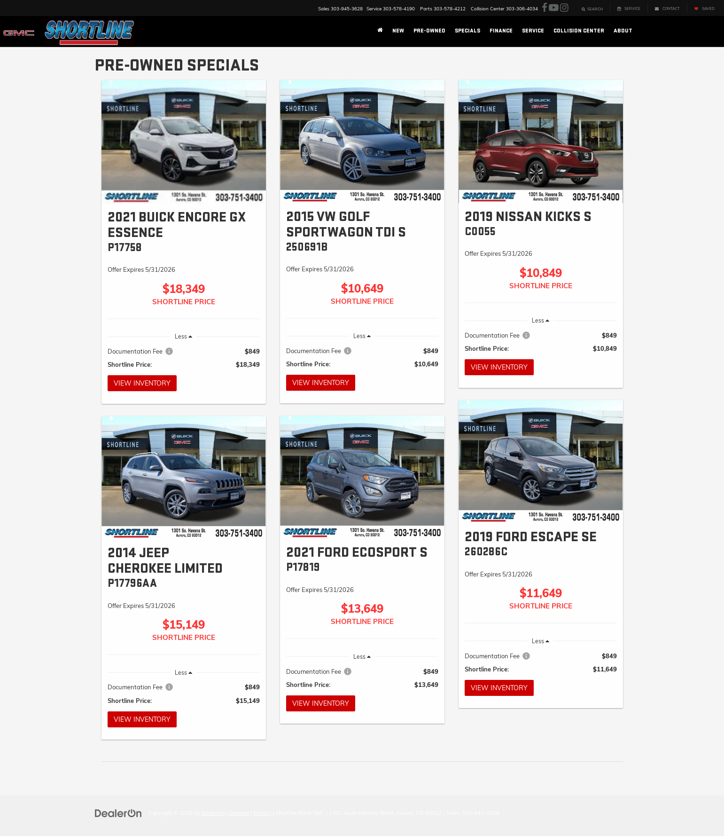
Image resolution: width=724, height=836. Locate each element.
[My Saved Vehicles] (704, 7)
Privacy (263, 813)
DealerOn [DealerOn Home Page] (213, 813)
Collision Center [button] (578, 30)
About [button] (623, 30)
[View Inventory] (183, 142)
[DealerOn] (118, 812)
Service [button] (533, 30)
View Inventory (142, 383)
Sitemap (239, 813)
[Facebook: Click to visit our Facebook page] (544, 8)
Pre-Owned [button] (429, 30)
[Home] (380, 31)
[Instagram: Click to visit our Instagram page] (564, 8)
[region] (184, 358)
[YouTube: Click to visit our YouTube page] (554, 8)
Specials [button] (467, 30)
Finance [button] (501, 30)
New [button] (398, 30)
